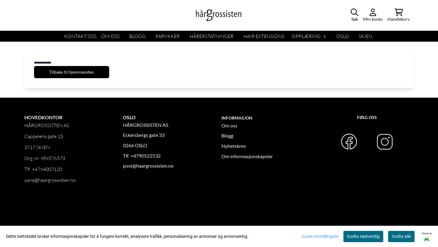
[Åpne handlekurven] (398, 15)
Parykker (167, 36)
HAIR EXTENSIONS (263, 36)
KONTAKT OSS (80, 36)
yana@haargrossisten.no (50, 180)
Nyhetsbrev (233, 146)
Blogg (227, 135)
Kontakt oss (37, 225)
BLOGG (137, 36)
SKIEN (365, 36)
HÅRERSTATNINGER (211, 36)
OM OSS (110, 36)
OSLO (342, 36)
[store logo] (219, 15)
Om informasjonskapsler (247, 156)
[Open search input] (354, 15)
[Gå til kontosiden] (373, 15)
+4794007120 (47, 169)
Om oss (229, 125)
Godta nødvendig (363, 236)
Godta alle (401, 236)
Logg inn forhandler (44, 203)
